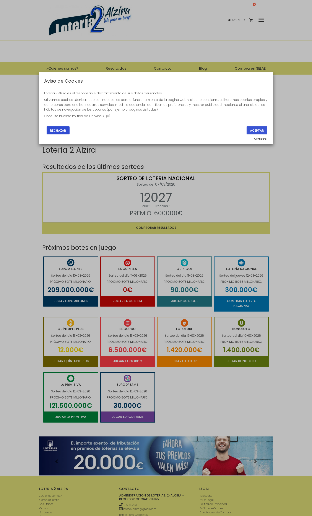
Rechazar (58, 130)
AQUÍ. (106, 116)
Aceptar (257, 130)
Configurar (260, 138)
